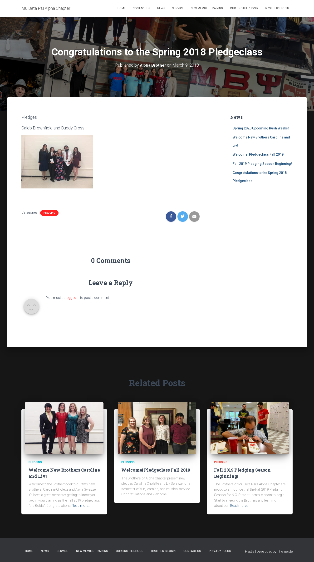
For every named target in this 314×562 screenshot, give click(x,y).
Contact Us (141, 8)
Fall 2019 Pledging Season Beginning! (262, 163)
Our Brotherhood (244, 8)
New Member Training (207, 8)
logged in (72, 298)
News (161, 8)
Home (122, 8)
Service (178, 8)
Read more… (81, 506)
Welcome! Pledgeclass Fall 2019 (258, 154)
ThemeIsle (285, 551)
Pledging (49, 212)
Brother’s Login (277, 8)
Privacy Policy (220, 550)
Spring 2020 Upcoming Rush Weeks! (261, 128)
